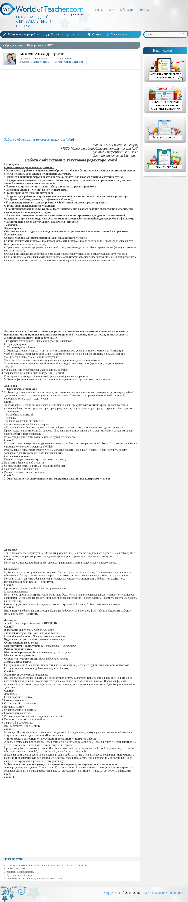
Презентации (119, 34)
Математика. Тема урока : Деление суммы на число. (35, 878)
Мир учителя (112, 892)
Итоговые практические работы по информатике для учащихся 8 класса (46, 864)
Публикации (127, 9)
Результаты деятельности (67, 34)
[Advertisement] (71, 104)
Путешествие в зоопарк (20, 875)
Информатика (35, 45)
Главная (98, 9)
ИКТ (50, 45)
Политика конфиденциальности (162, 892)
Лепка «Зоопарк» (16, 868)
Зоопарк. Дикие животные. (21, 871)
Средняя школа (15, 45)
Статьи (96, 34)
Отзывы (144, 9)
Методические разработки (24, 34)
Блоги (111, 9)
